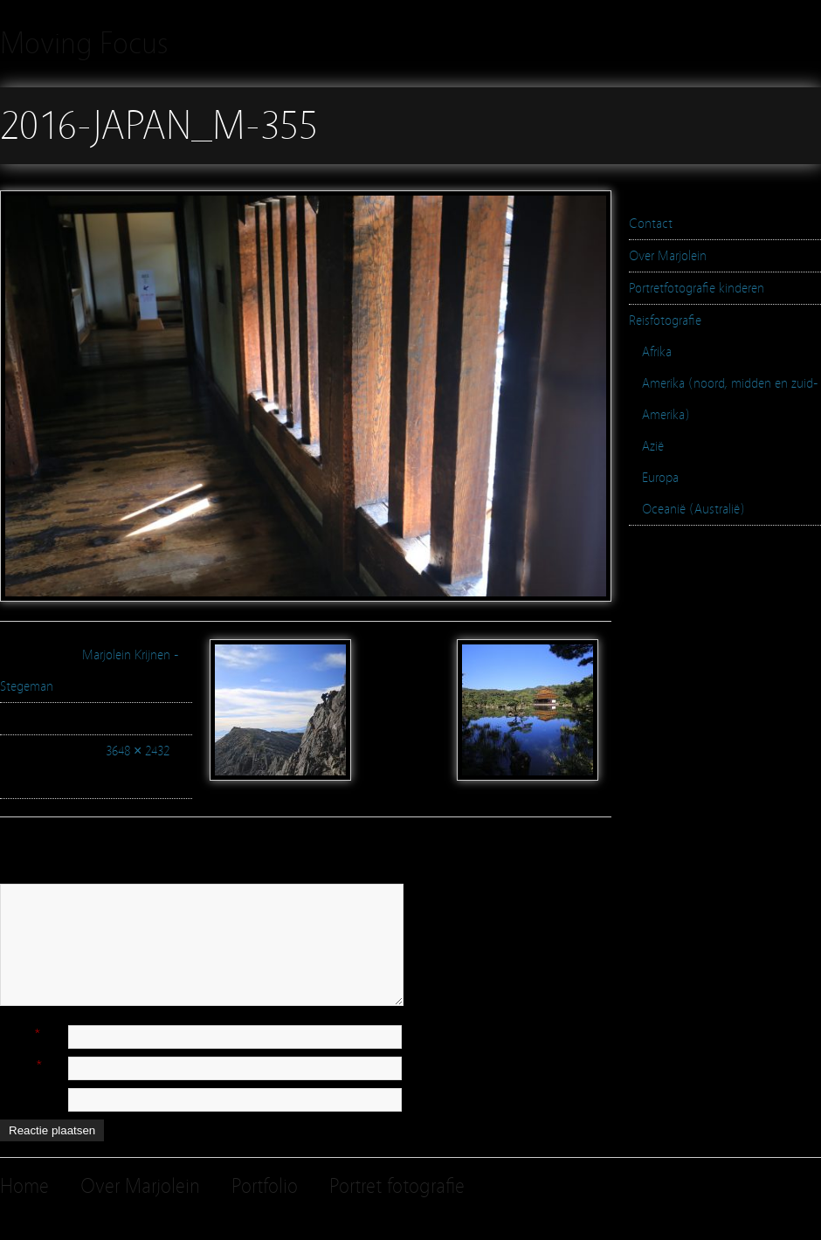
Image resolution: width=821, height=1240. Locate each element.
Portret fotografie (397, 1186)
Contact (651, 223)
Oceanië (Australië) (693, 509)
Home (24, 1186)
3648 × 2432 (137, 751)
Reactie (19, 876)
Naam (15, 1033)
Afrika (657, 352)
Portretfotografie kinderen (696, 288)
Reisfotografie (665, 320)
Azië (653, 446)
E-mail (16, 1064)
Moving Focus (84, 43)
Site (9, 1096)
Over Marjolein (668, 256)
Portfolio (264, 1186)
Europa (660, 478)
